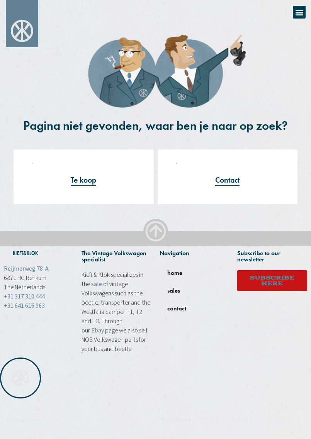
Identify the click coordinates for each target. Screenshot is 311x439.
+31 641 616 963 (24, 306)
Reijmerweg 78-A (26, 268)
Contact (227, 180)
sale (96, 284)
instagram (244, 419)
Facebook (214, 419)
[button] (299, 12)
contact (176, 308)
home (174, 273)
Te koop (83, 180)
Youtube (272, 419)
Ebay (97, 330)
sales (173, 290)
